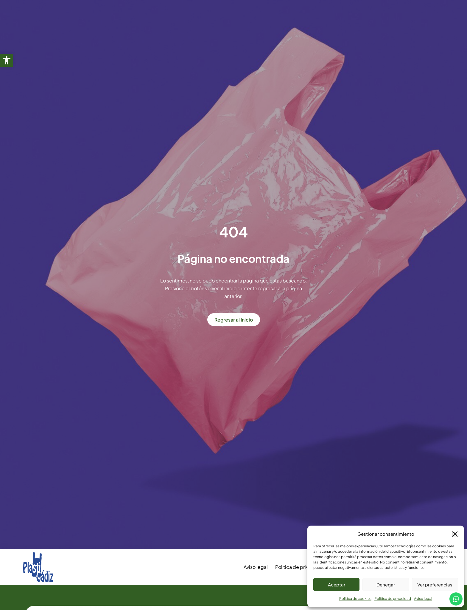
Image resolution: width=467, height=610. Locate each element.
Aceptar (336, 584)
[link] (6, 60)
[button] (455, 534)
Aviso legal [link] (423, 598)
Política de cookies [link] (355, 598)
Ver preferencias (434, 584)
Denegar (385, 584)
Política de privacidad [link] (392, 598)
